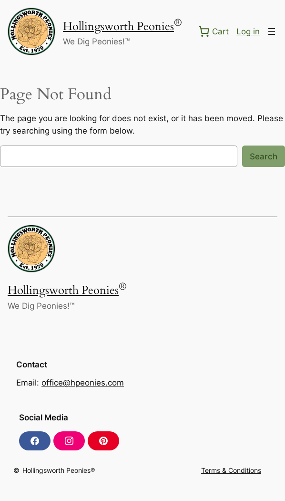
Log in (248, 31)
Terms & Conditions (231, 470)
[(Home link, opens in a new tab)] (31, 31)
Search (263, 156)
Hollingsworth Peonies (118, 26)
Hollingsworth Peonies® (58, 470)
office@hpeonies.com (82, 382)
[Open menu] (271, 31)
